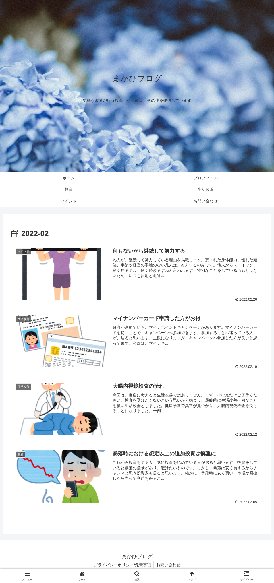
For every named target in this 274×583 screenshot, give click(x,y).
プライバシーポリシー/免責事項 (122, 565)
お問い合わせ (169, 565)
